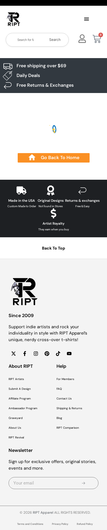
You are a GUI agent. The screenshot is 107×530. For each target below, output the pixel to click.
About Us (15, 428)
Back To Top (53, 248)
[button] (87, 19)
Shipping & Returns (69, 408)
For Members (65, 379)
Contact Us (64, 398)
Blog (59, 418)
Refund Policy (85, 524)
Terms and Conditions (30, 524)
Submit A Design (20, 389)
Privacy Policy (60, 524)
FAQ (59, 389)
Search (55, 39)
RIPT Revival (16, 437)
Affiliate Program (20, 398)
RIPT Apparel (43, 512)
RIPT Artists (16, 379)
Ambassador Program (23, 408)
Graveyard (16, 418)
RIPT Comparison (67, 428)
